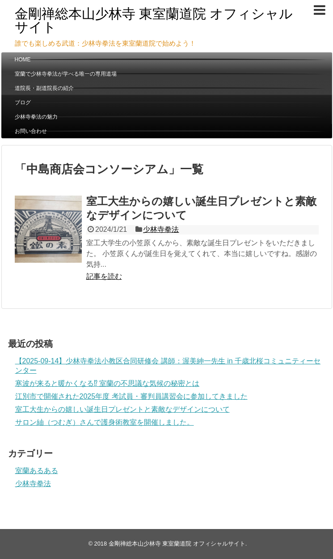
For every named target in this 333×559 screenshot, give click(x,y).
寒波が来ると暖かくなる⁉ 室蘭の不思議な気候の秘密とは (107, 383)
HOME (23, 59)
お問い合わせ (31, 131)
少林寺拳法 (161, 229)
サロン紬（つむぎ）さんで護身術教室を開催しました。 (104, 422)
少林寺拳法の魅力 (36, 117)
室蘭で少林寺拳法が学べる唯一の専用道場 (66, 74)
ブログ (23, 102)
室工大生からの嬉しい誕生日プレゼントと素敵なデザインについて (122, 409)
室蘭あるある (36, 470)
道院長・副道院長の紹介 (44, 88)
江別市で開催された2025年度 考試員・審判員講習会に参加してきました (131, 396)
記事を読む (104, 276)
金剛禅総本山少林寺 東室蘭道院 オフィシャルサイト (154, 20)
